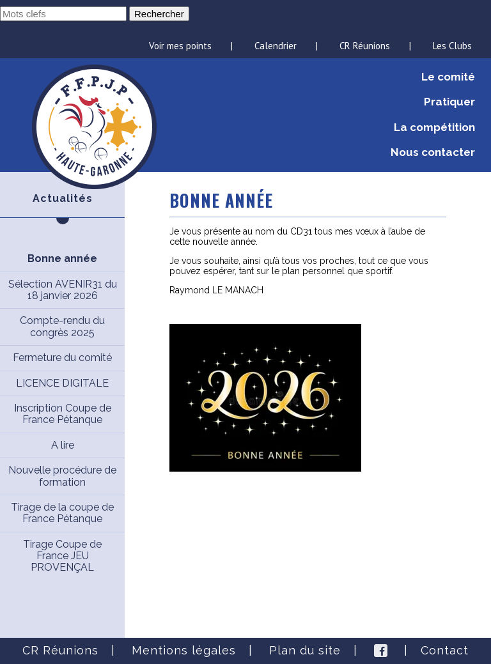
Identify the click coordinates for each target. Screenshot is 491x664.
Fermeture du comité (62, 357)
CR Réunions (364, 46)
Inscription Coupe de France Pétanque (62, 414)
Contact (445, 650)
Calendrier (275, 46)
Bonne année (62, 258)
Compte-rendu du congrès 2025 (62, 326)
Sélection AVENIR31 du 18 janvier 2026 (62, 290)
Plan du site (305, 650)
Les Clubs (452, 46)
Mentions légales (184, 650)
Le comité (448, 76)
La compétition (434, 127)
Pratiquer (449, 101)
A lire (62, 445)
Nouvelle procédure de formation (62, 476)
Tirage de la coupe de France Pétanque (62, 513)
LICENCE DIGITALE (62, 383)
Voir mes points (180, 46)
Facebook (380, 651)
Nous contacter (433, 152)
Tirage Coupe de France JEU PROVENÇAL (62, 556)
